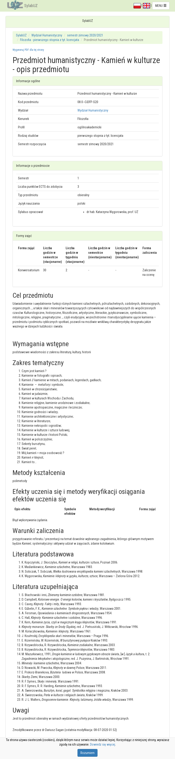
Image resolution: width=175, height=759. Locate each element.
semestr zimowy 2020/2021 (85, 35)
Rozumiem (87, 753)
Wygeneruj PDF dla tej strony (28, 49)
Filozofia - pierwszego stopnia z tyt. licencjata (49, 40)
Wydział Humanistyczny (46, 35)
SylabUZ (31, 5)
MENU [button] (161, 6)
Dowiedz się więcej (102, 744)
